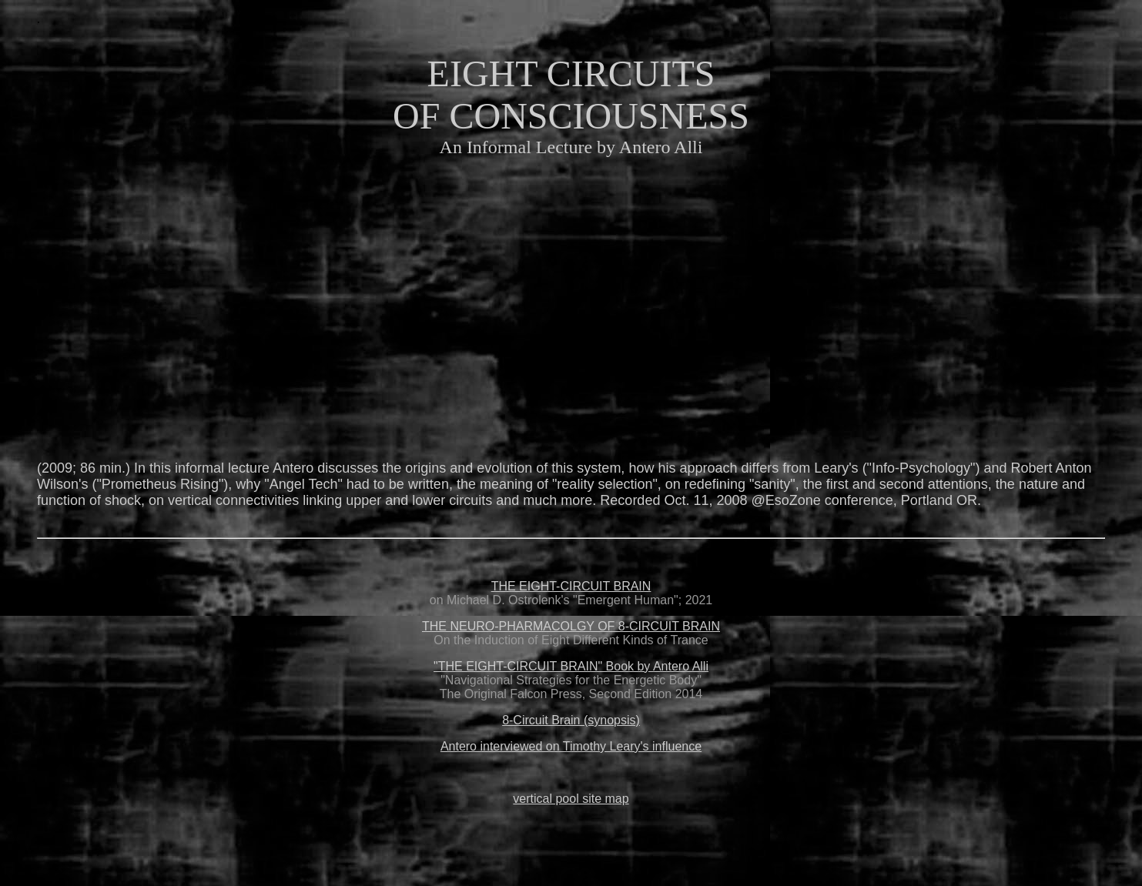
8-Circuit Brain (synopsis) (571, 720)
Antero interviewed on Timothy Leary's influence (571, 746)
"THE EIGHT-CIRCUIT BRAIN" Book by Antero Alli (571, 666)
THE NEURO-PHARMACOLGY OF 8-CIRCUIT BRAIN (571, 626)
